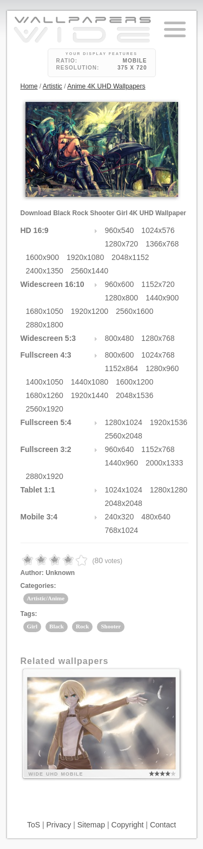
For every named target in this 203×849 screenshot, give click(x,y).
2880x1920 (44, 476)
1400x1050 (44, 382)
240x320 (119, 516)
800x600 (119, 355)
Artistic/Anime (46, 598)
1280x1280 (168, 489)
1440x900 (162, 297)
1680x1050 (44, 311)
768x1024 (122, 530)
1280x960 (162, 368)
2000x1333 (164, 462)
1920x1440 (89, 395)
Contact (163, 824)
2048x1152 (130, 257)
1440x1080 (89, 382)
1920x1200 (89, 311)
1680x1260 (44, 395)
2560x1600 (134, 311)
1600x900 (43, 257)
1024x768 (158, 355)
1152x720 (158, 284)
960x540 (119, 230)
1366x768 (162, 243)
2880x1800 (44, 324)
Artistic (52, 86)
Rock (82, 626)
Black (56, 626)
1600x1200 (134, 382)
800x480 (119, 338)
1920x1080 (85, 257)
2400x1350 (44, 270)
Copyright (128, 824)
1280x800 (122, 297)
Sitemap (91, 824)
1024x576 (158, 230)
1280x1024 (123, 422)
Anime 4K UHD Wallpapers (106, 86)
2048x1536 (134, 395)
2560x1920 (44, 409)
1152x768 (158, 449)
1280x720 (122, 243)
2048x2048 (123, 503)
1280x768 (158, 338)
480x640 (156, 516)
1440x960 (122, 462)
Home (29, 86)
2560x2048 (123, 436)
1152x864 (122, 368)
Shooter (111, 626)
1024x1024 (123, 489)
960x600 (119, 284)
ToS (33, 824)
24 (107, 160)
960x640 (119, 449)
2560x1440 (89, 270)
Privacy (58, 824)
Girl (32, 626)
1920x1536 (168, 422)
